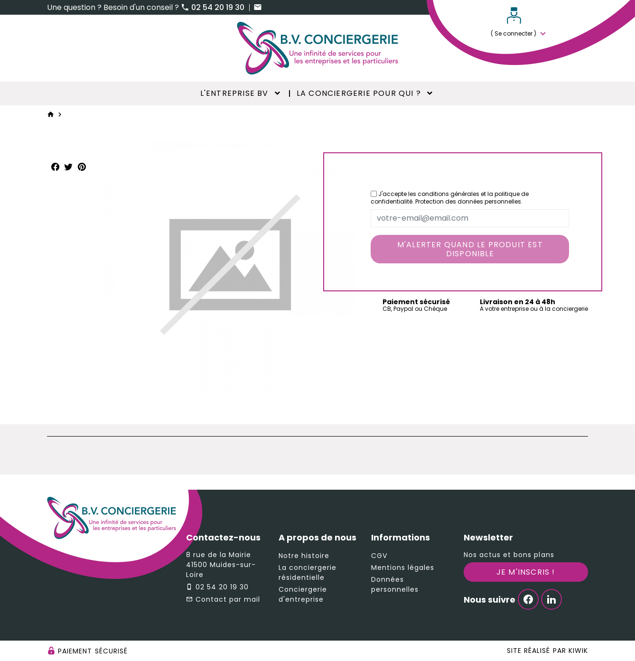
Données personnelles (395, 584)
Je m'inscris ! (525, 572)
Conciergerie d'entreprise (303, 594)
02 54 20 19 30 (213, 7)
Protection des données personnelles (468, 201)
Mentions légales (403, 567)
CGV (379, 555)
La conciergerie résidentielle (308, 572)
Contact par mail (228, 599)
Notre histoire (304, 555)
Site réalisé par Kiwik (547, 650)
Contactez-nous (223, 537)
